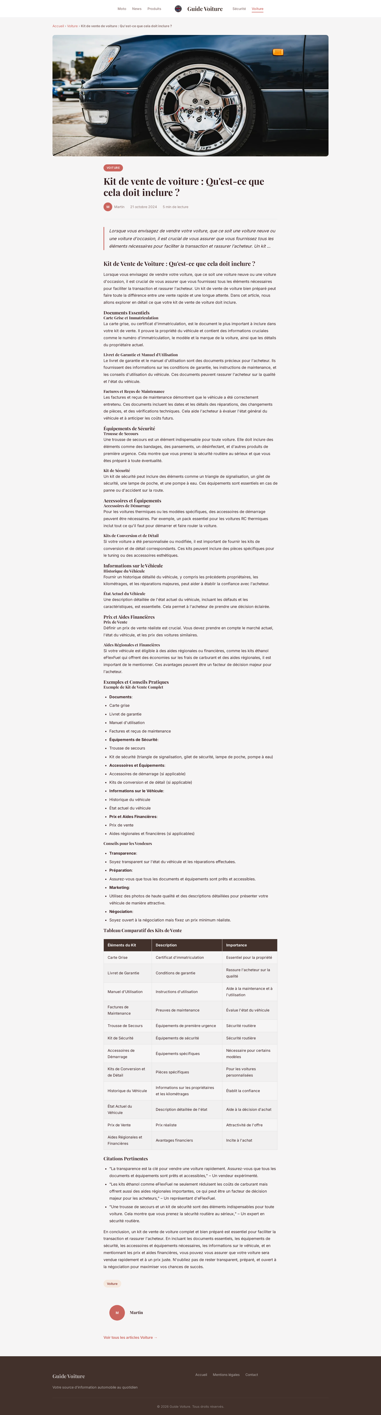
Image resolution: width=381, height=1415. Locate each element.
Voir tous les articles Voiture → (130, 1337)
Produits (154, 9)
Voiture (257, 9)
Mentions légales (226, 1375)
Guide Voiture (197, 9)
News (137, 9)
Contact (251, 1375)
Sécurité (239, 9)
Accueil (58, 26)
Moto (122, 9)
